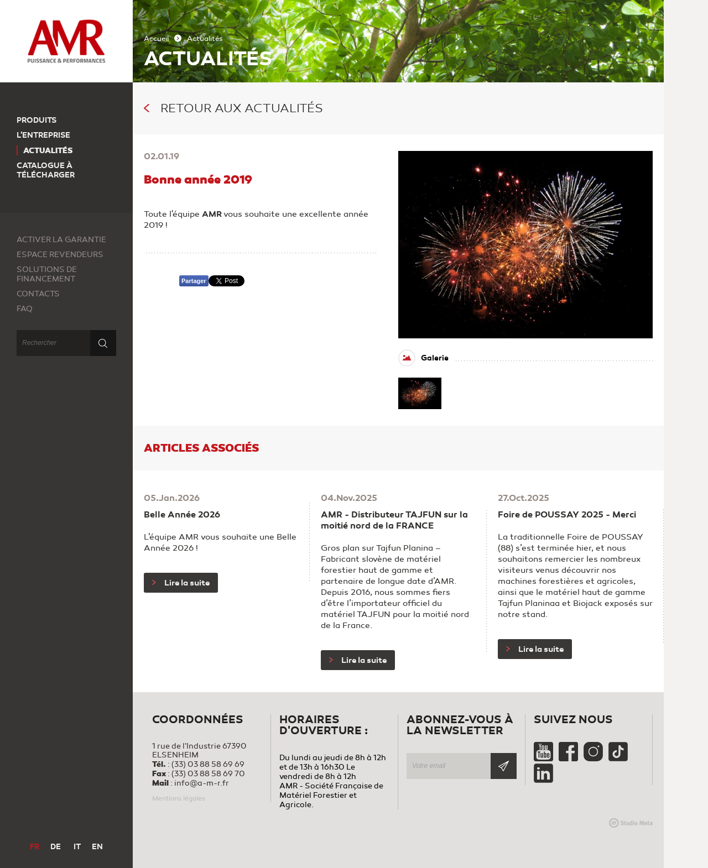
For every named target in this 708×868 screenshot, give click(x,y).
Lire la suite (181, 583)
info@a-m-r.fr (201, 783)
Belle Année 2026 (182, 514)
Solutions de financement (47, 274)
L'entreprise (43, 135)
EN (97, 846)
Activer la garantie (61, 239)
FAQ (25, 308)
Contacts (38, 294)
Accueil (156, 38)
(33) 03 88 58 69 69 (207, 764)
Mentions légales (178, 798)
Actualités (48, 150)
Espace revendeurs (60, 254)
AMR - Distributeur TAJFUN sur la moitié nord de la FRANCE (394, 520)
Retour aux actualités (233, 108)
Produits (36, 120)
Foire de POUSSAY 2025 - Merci (567, 514)
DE (55, 846)
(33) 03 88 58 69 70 (208, 773)
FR (34, 846)
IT (77, 846)
